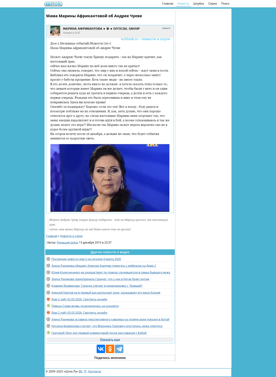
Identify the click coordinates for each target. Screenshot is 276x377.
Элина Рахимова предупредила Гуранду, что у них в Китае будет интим (100, 279)
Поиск (225, 3)
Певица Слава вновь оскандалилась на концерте (85, 306)
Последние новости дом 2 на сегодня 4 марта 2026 (86, 259)
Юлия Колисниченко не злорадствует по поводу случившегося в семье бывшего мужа (110, 272)
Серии (212, 3)
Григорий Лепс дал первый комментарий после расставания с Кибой (99, 333)
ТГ (85, 371)
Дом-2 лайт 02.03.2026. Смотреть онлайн (79, 299)
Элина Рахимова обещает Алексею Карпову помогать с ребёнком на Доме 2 (103, 266)
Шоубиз (198, 3)
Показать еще (110, 339)
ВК (80, 371)
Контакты (94, 371)
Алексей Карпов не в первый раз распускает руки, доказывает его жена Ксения (105, 293)
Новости (183, 3)
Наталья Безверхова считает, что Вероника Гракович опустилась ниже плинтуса (106, 326)
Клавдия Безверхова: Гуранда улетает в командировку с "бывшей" (97, 286)
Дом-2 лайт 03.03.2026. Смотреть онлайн (79, 313)
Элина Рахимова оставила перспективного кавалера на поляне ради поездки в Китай (110, 319)
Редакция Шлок (67, 242)
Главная (167, 3)
